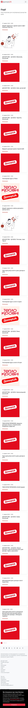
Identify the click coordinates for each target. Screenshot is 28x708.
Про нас (2, 676)
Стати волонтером (5, 672)
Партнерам (3, 682)
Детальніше (5, 29)
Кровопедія (3, 665)
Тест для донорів (5, 683)
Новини (2, 666)
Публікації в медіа (5, 680)
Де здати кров (4, 660)
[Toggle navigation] (25, 2)
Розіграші (3, 669)
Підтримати (3, 679)
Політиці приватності (15, 699)
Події (2, 668)
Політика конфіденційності (7, 685)
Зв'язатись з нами (5, 689)
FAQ (2, 663)
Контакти (3, 678)
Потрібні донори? (5, 662)
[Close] (14, 705)
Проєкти (3, 671)
